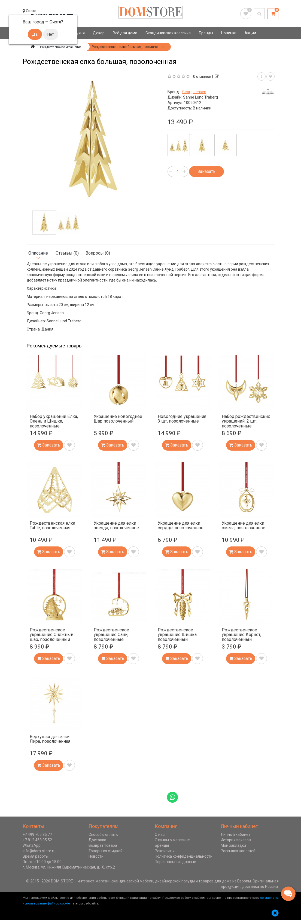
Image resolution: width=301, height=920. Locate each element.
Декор (99, 33)
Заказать (206, 171)
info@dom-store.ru (39, 851)
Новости (96, 856)
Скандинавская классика (168, 33)
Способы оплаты (103, 834)
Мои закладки (233, 845)
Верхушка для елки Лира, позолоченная (50, 739)
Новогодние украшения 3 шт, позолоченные (182, 419)
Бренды (206, 33)
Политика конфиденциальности (183, 856)
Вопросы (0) (98, 253)
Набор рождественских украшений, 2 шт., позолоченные (246, 421)
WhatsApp (32, 845)
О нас (160, 834)
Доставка (97, 840)
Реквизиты (164, 851)
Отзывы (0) (67, 253)
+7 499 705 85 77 (37, 834)
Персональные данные (175, 862)
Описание (38, 253)
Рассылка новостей (238, 851)
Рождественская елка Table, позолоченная (52, 526)
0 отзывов (202, 76)
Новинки (228, 33)
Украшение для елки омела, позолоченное (243, 526)
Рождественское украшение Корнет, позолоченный (241, 634)
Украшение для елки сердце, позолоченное (180, 526)
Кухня (79, 33)
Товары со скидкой (106, 851)
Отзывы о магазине (172, 840)
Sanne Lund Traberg (200, 97)
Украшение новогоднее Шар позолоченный (118, 419)
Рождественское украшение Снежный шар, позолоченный (51, 634)
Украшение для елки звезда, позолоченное (116, 526)
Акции (250, 33)
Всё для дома (125, 33)
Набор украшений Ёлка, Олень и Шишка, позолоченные (54, 421)
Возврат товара (103, 845)
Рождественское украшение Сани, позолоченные (111, 634)
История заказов (236, 840)
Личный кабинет (235, 834)
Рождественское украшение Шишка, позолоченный (177, 634)
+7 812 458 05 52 (37, 840)
